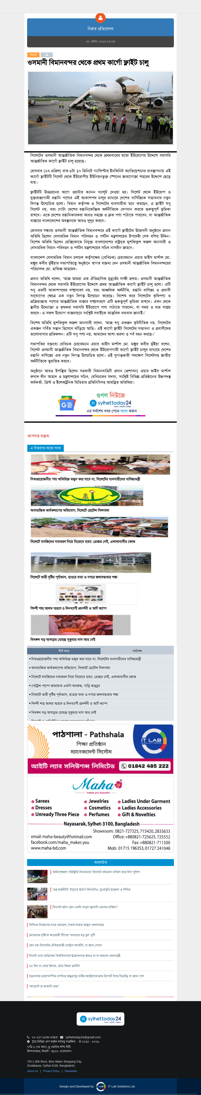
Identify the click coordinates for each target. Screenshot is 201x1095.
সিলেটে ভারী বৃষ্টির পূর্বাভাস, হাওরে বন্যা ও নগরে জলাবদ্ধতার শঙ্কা (73, 577)
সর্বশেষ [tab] (137, 651)
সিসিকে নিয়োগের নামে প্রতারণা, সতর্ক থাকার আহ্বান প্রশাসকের (66, 925)
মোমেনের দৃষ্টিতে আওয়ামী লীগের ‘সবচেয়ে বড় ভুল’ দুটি (62, 935)
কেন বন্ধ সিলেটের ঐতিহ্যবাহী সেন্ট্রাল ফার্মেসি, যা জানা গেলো (65, 945)
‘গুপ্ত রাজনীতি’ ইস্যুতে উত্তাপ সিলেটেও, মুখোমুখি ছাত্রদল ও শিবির (91, 889)
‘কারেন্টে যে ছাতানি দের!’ (44, 986)
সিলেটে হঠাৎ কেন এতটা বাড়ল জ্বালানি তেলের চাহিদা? (85, 907)
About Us (33, 1071)
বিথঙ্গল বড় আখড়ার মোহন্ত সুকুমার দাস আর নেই (62, 639)
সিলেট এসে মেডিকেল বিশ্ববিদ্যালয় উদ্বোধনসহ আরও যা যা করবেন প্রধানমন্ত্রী (74, 956)
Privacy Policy (52, 1071)
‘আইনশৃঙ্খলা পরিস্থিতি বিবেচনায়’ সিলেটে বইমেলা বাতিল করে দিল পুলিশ (96, 872)
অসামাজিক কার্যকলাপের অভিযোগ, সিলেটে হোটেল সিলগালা (69, 510)
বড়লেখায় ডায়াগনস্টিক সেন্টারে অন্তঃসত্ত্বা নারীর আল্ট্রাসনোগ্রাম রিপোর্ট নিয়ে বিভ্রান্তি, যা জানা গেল (86, 976)
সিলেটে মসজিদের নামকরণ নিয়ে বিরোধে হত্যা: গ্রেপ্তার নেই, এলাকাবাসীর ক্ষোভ (82, 541)
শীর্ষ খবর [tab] (64, 651)
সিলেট (33, 55)
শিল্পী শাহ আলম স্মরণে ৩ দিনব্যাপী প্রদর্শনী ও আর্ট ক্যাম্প (68, 608)
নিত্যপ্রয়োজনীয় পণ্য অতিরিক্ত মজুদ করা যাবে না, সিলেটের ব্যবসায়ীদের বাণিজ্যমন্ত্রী (85, 479)
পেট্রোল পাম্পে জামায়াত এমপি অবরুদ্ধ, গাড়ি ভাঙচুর (64, 685)
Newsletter (71, 1071)
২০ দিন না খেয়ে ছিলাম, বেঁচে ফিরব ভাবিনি (54, 966)
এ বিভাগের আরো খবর (45, 448)
